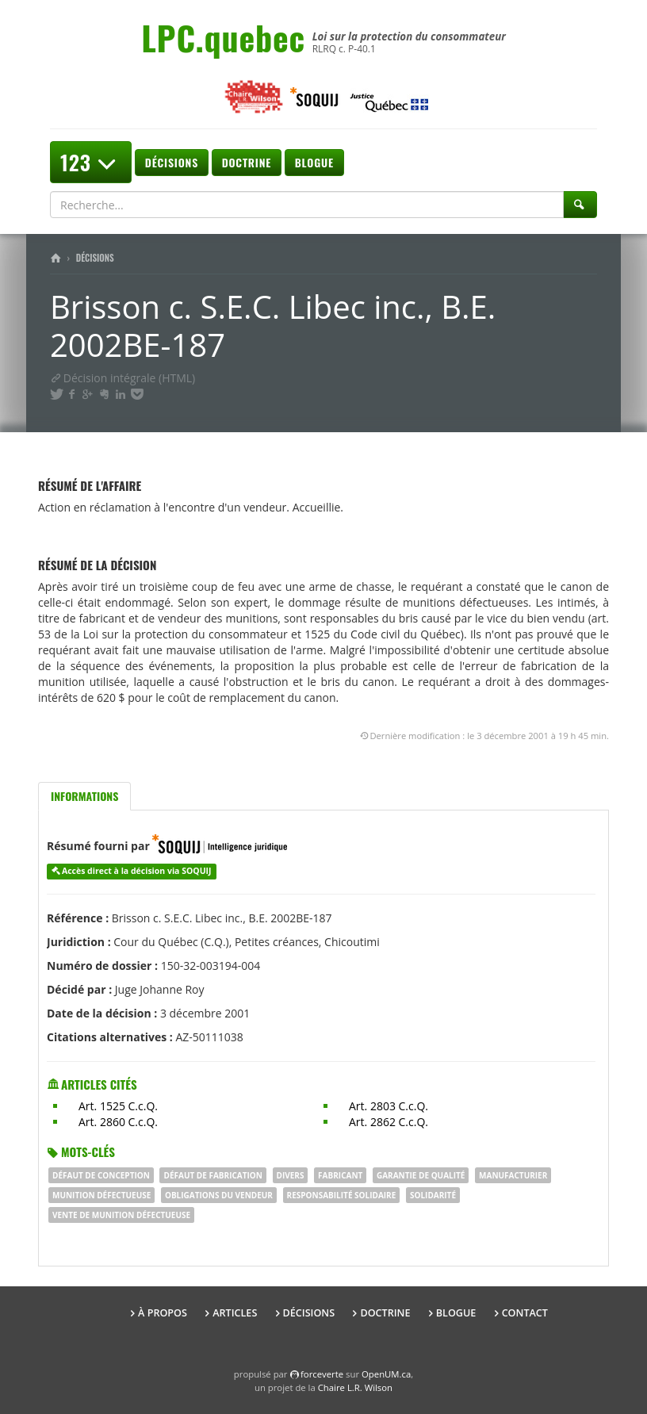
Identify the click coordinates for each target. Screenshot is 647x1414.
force (322, 1374)
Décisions (171, 162)
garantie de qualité (421, 1175)
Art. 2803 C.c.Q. (388, 1105)
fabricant (340, 1175)
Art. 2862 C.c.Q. (388, 1121)
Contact (525, 1313)
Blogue (314, 162)
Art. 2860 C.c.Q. (118, 1121)
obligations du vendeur (219, 1195)
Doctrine (246, 162)
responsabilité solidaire (341, 1195)
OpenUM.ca (386, 1374)
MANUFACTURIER (513, 1175)
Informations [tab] (84, 795)
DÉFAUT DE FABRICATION (212, 1175)
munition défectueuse (101, 1195)
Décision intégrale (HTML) (122, 377)
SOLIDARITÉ (433, 1195)
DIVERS (290, 1175)
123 (90, 162)
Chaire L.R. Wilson (355, 1387)
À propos (162, 1313)
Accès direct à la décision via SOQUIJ (137, 870)
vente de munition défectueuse (121, 1214)
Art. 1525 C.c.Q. (118, 1105)
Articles (234, 1313)
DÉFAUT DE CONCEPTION (101, 1175)
